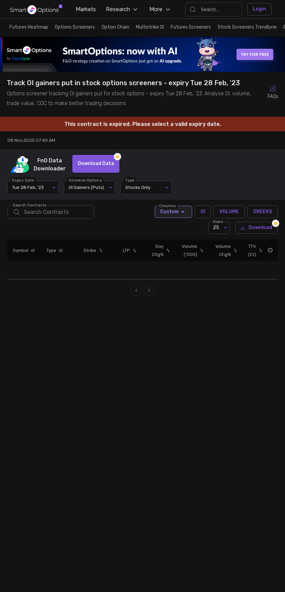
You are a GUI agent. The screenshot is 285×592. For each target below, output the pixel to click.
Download (256, 228)
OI (203, 212)
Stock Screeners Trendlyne (247, 27)
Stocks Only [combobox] (137, 187)
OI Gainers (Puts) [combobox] (86, 187)
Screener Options (85, 179)
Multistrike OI (150, 27)
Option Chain (115, 27)
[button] (31, 250)
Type (130, 179)
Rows (218, 221)
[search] (51, 212)
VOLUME (229, 212)
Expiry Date (23, 179)
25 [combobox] (216, 227)
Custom (173, 212)
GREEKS (262, 212)
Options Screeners (75, 27)
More (160, 9)
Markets (86, 9)
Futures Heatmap (28, 27)
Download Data (95, 164)
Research (122, 9)
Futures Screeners (191, 27)
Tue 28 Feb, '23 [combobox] (28, 187)
